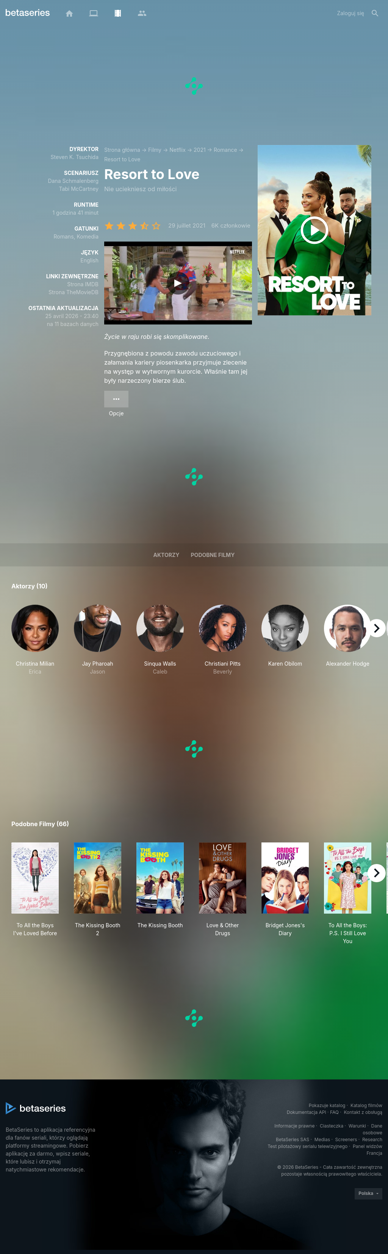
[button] (35, 640)
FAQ (334, 1112)
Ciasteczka (331, 1126)
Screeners (346, 1139)
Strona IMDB (83, 284)
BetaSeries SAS (292, 1139)
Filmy (154, 150)
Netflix (177, 150)
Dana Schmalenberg (73, 181)
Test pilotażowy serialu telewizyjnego (307, 1146)
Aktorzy (166, 555)
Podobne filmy (213, 555)
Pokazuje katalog (327, 1105)
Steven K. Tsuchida (75, 157)
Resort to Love (122, 159)
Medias (322, 1139)
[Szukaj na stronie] (375, 13)
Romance (225, 150)
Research (372, 1139)
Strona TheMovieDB (73, 292)
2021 (200, 150)
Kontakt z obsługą (363, 1112)
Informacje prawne (294, 1126)
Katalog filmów (366, 1105)
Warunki (357, 1126)
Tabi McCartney (79, 189)
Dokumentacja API (306, 1112)
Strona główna (122, 150)
